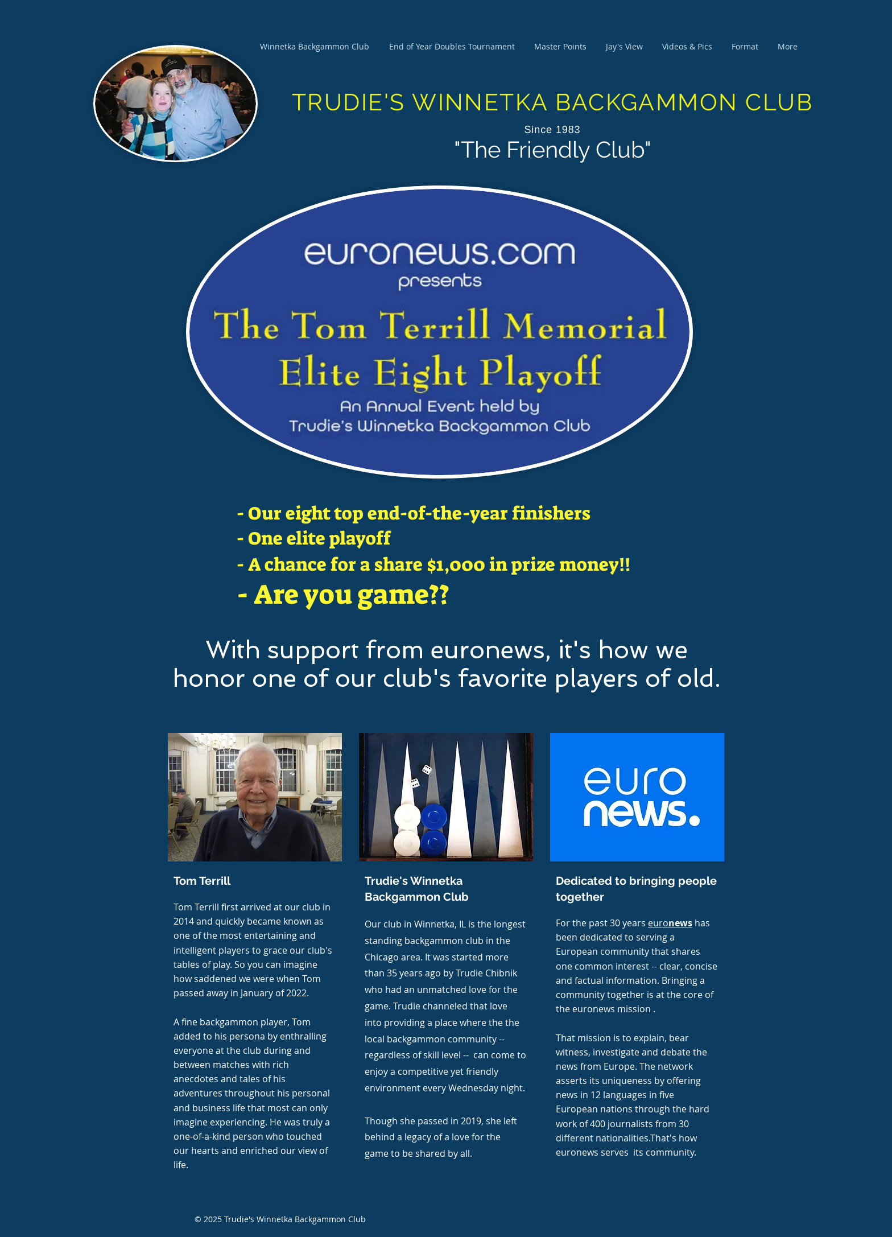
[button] (560, 47)
